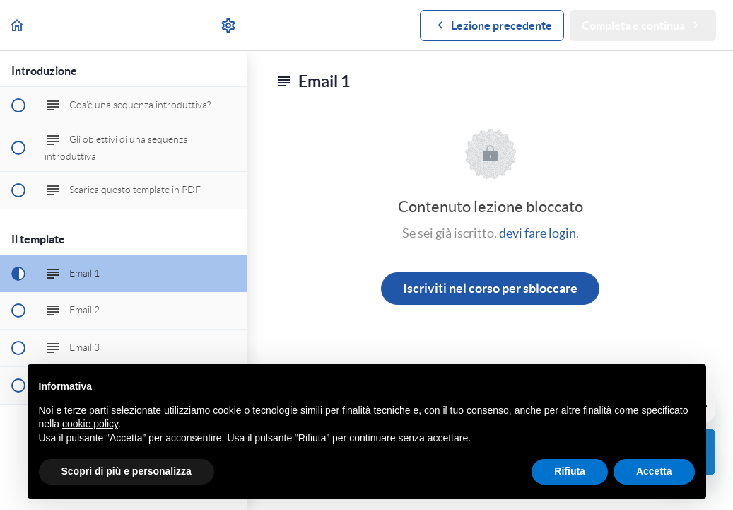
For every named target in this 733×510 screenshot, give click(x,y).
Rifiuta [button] (569, 471)
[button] (17, 25)
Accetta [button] (654, 471)
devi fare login (537, 233)
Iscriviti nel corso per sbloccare (490, 288)
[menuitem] (229, 25)
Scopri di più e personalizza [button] (126, 471)
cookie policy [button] (90, 423)
